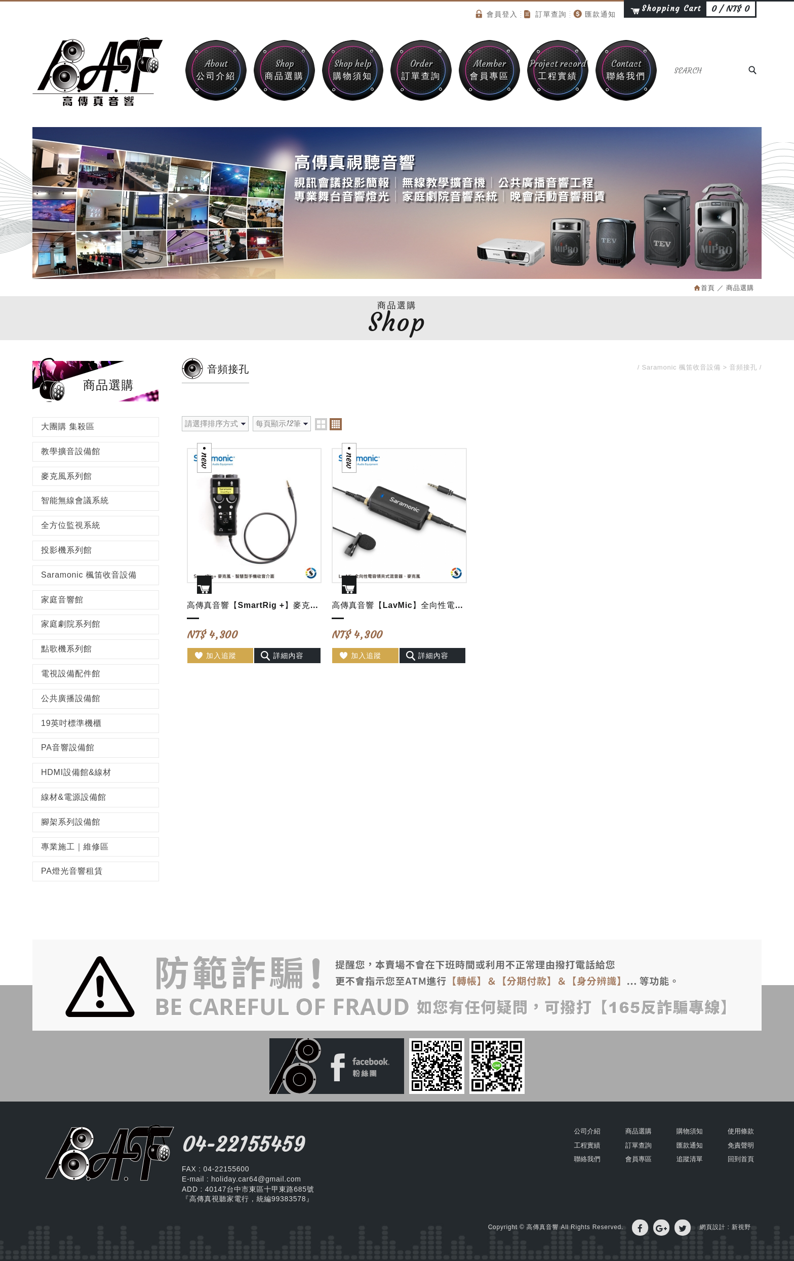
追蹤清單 (690, 1159)
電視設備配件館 (70, 673)
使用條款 (741, 1131)
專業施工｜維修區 (75, 846)
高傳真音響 (98, 72)
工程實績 (557, 69)
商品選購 (284, 69)
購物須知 (352, 69)
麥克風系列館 (66, 476)
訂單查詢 (545, 14)
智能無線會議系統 (75, 500)
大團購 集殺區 (68, 426)
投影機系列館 (66, 550)
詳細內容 (281, 655)
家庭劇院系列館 (70, 624)
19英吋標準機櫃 (71, 723)
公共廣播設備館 (70, 698)
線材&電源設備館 (73, 797)
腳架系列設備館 (70, 822)
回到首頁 (741, 1159)
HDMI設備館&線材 (76, 772)
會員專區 (489, 69)
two (321, 424)
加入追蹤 (214, 655)
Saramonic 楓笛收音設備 (89, 575)
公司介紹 (216, 69)
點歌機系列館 (66, 648)
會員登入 (496, 14)
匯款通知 (594, 14)
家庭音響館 (62, 599)
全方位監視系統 (70, 525)
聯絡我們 (626, 69)
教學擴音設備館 (70, 451)
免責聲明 (741, 1145)
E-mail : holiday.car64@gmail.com (241, 1179)
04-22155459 (243, 1144)
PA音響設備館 (67, 747)
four (336, 424)
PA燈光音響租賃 (72, 871)
